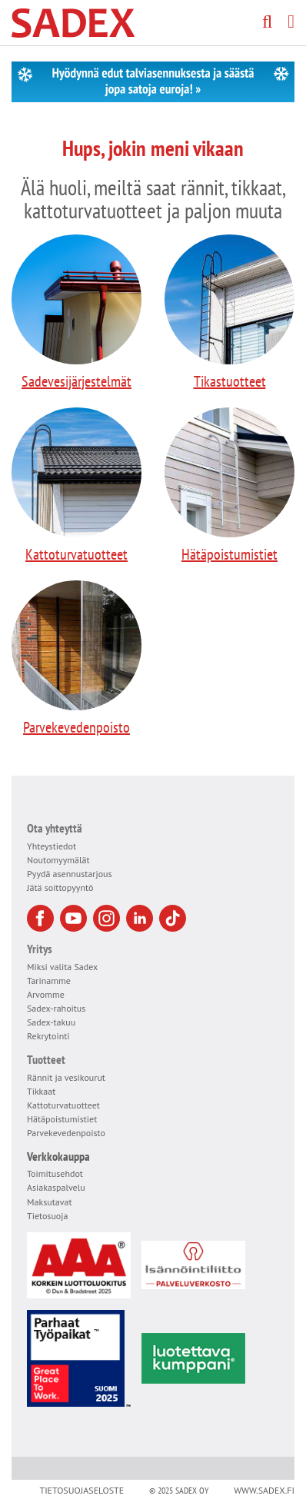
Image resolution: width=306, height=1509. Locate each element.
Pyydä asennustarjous (69, 873)
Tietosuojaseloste (81, 1490)
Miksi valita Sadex (62, 966)
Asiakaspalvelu (56, 1187)
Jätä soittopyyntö (60, 887)
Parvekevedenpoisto (76, 658)
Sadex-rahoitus (56, 1008)
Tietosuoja (47, 1215)
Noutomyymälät (58, 860)
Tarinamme (49, 980)
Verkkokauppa (58, 1156)
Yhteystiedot (51, 846)
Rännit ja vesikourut (66, 1077)
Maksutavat (49, 1202)
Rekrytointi (48, 1036)
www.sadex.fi (264, 1490)
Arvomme (46, 994)
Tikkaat (41, 1091)
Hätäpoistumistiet (229, 485)
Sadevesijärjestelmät (76, 312)
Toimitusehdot (55, 1173)
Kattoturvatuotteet (76, 485)
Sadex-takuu (51, 1022)
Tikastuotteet (229, 312)
